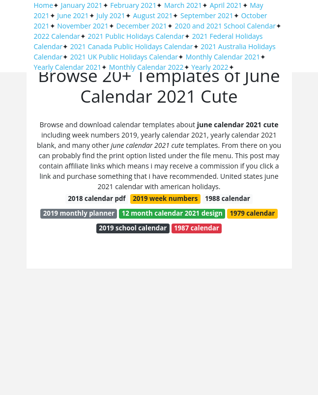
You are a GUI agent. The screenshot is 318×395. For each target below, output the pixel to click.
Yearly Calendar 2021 (68, 67)
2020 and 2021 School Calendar (225, 25)
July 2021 (110, 15)
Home (44, 5)
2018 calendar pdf (96, 198)
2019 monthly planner (79, 213)
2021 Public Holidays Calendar (135, 36)
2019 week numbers (165, 198)
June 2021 (72, 15)
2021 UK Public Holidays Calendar (124, 56)
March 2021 (183, 5)
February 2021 (133, 5)
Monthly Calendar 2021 (223, 56)
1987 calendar (196, 228)
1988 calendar (227, 198)
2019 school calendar (133, 228)
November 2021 (83, 25)
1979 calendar (252, 213)
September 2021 (206, 15)
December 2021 (141, 25)
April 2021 (226, 5)
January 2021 (82, 5)
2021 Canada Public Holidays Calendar (131, 46)
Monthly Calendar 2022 (146, 67)
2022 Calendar (57, 36)
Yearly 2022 (209, 67)
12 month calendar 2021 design (172, 213)
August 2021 (153, 15)
